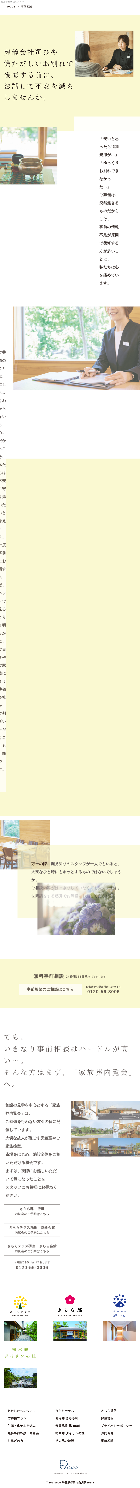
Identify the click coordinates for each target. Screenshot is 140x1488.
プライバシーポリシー (116, 1377)
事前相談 (107, 1392)
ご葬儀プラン (17, 1369)
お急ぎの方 (15, 1392)
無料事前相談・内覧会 (23, 1384)
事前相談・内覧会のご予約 (43, 1463)
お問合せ (107, 1384)
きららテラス (64, 1362)
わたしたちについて (22, 1362)
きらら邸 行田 (32, 1212)
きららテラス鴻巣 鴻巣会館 (32, 1231)
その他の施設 (64, 1392)
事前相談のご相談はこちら (50, 990)
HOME (11, 6)
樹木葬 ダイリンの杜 (70, 1384)
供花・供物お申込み (22, 1377)
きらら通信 (109, 1362)
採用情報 (107, 1369)
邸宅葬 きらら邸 (66, 1369)
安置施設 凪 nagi (67, 1377)
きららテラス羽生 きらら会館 (32, 1249)
